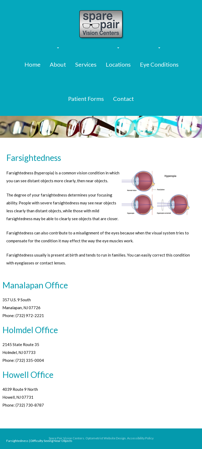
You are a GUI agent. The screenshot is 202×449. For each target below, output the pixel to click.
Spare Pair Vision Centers (66, 439)
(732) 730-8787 (30, 405)
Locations (118, 64)
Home (32, 64)
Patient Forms (86, 98)
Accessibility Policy (140, 439)
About (58, 64)
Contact (123, 98)
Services (86, 64)
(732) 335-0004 (30, 360)
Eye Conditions (159, 64)
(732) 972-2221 (30, 315)
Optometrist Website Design (105, 439)
